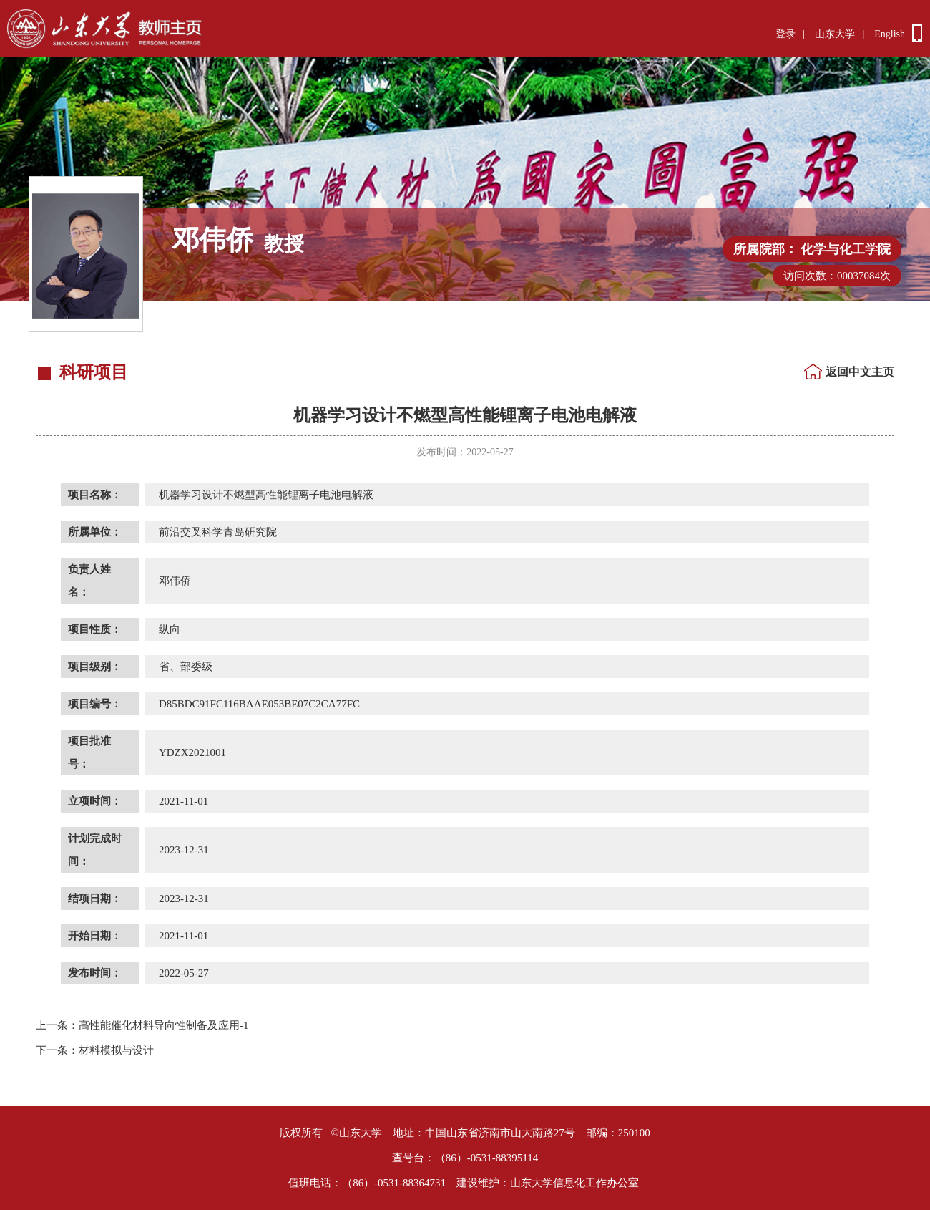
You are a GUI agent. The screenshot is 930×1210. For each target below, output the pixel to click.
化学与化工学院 (846, 249)
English (889, 34)
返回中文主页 (860, 372)
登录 (785, 34)
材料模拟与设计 (95, 1050)
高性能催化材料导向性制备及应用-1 (142, 1025)
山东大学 (835, 34)
